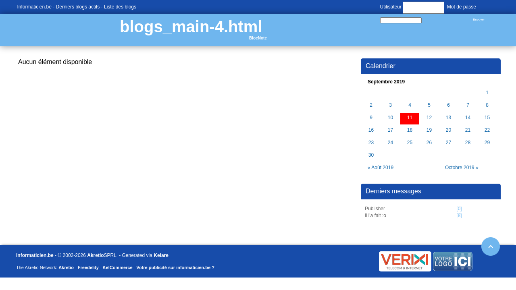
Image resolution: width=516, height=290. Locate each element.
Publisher (375, 208)
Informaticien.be (34, 7)
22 (487, 130)
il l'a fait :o (375, 215)
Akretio (95, 255)
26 (429, 142)
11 (409, 117)
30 (371, 155)
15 (487, 117)
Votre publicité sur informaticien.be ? (175, 267)
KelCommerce (118, 267)
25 (409, 142)
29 (487, 142)
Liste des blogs (120, 7)
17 (390, 130)
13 (448, 117)
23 (371, 142)
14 (467, 117)
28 (467, 142)
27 (448, 142)
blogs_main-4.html (191, 26)
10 (390, 117)
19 (429, 130)
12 (429, 117)
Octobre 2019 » (462, 167)
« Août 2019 (380, 167)
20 (448, 130)
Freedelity (88, 267)
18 (409, 130)
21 (467, 130)
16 (371, 130)
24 (390, 142)
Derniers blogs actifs (78, 7)
